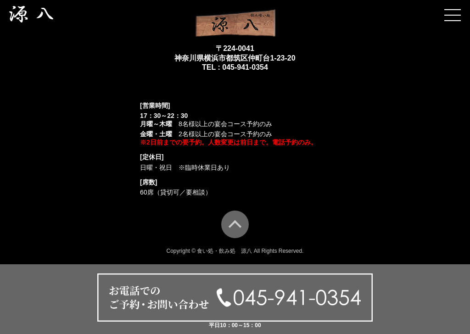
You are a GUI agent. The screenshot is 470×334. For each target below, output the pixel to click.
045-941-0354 (245, 67)
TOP (235, 224)
